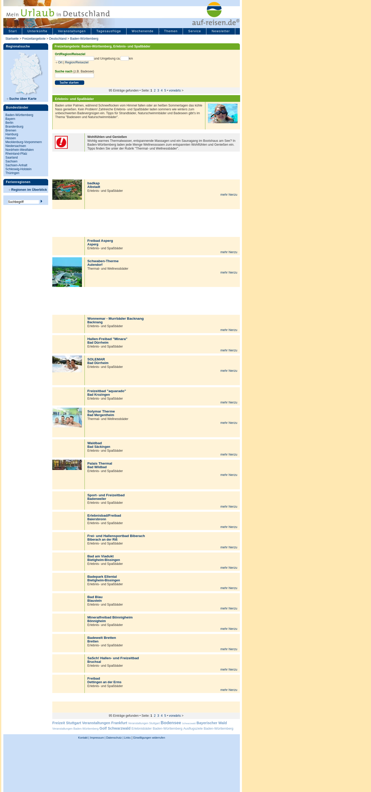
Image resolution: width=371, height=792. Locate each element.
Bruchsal (94, 662)
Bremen (10, 130)
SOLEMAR (96, 359)
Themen (171, 31)
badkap (93, 183)
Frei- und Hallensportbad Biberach (116, 536)
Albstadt (93, 187)
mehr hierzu (228, 194)
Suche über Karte (21, 99)
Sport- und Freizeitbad (106, 495)
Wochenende (143, 31)
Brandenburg (14, 126)
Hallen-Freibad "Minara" (107, 339)
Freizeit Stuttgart (66, 723)
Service (194, 31)
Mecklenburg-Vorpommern (23, 142)
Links (127, 737)
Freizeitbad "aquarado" (106, 391)
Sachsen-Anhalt (16, 165)
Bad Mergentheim (100, 415)
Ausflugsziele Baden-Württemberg (208, 728)
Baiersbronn (96, 519)
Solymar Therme (101, 411)
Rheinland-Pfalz (16, 153)
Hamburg (11, 134)
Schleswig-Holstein (18, 169)
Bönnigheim (96, 621)
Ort (59, 62)
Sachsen (11, 161)
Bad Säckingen (98, 447)
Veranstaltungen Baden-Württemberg (75, 728)
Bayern (10, 119)
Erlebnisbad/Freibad (104, 515)
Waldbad (94, 443)
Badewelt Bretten (101, 638)
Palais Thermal (99, 463)
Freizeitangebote (34, 38)
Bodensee (171, 722)
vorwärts (175, 90)
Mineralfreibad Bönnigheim (110, 617)
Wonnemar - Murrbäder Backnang (115, 318)
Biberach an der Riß (102, 539)
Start (13, 31)
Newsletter (221, 31)
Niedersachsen (15, 146)
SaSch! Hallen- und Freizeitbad (113, 658)
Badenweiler (96, 499)
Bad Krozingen (98, 395)
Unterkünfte (37, 31)
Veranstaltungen (72, 31)
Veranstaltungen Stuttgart (144, 723)
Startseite (12, 38)
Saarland (11, 157)
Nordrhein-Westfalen (19, 150)
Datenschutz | (114, 737)
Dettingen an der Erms (104, 682)
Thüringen (12, 173)
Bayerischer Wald (212, 723)
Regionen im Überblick (27, 190)
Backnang (95, 322)
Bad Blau (95, 597)
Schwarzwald (189, 723)
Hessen (10, 138)
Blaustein (94, 601)
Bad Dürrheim (97, 342)
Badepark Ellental (102, 577)
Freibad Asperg (100, 241)
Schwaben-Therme (103, 261)
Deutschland (58, 38)
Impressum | (98, 737)
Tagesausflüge (108, 31)
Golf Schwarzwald (114, 728)
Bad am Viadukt (100, 556)
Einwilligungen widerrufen (149, 737)
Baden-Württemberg (84, 38)
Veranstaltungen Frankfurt (104, 723)
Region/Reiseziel (76, 62)
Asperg (92, 244)
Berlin (9, 123)
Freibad (93, 678)
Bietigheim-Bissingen (103, 560)
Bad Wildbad (97, 467)
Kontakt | (83, 737)
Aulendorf (95, 265)
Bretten (92, 641)
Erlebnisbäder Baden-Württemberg (156, 728)
